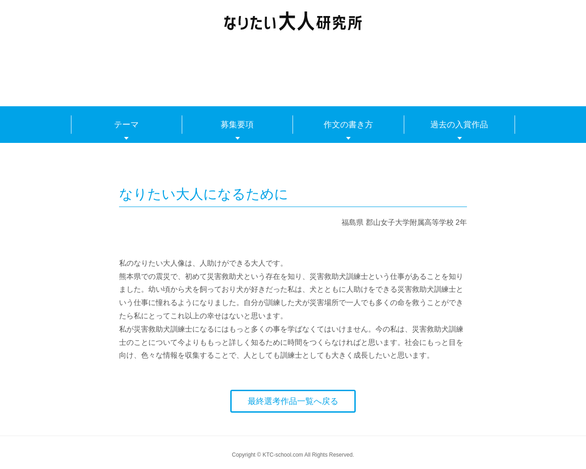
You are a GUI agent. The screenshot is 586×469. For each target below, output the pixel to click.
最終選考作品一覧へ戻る (293, 401)
